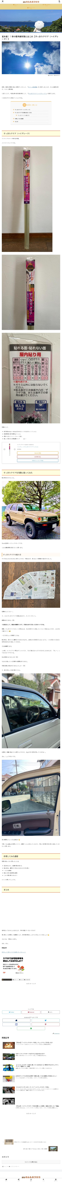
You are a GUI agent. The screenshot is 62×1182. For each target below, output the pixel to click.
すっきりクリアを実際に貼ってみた (23, 112)
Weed (21, 976)
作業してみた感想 (19, 118)
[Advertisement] (31, 80)
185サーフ (15, 976)
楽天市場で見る (38, 453)
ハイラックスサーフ (6, 976)
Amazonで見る (24, 453)
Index (28, 105)
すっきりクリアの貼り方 (23, 115)
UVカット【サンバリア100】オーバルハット (14, 948)
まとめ (16, 121)
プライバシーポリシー (31, 1177)
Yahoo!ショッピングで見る (24, 456)
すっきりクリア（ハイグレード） (37, 93)
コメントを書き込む (31, 1158)
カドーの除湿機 (32, 87)
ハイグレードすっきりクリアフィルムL (27, 447)
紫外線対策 (27, 976)
